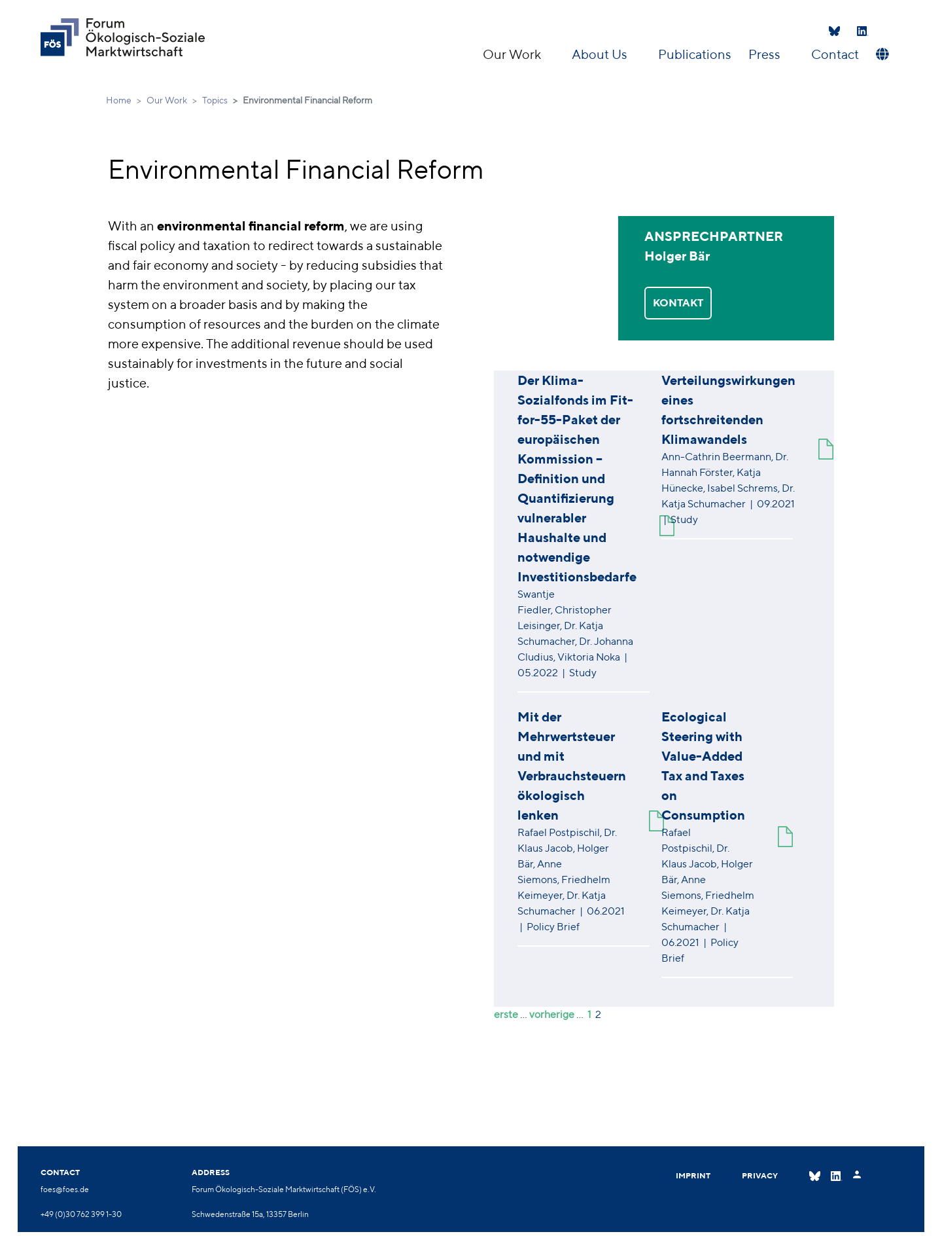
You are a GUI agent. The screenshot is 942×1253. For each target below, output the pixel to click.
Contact (835, 54)
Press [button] (765, 54)
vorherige (551, 1014)
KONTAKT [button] (678, 303)
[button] (881, 54)
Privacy (760, 1175)
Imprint (693, 1175)
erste (506, 1014)
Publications (694, 54)
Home (118, 100)
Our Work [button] (513, 54)
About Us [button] (601, 54)
